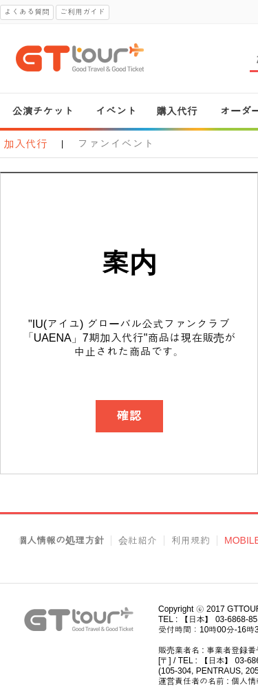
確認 (129, 416)
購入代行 (176, 111)
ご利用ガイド (82, 12)
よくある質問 (27, 12)
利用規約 (190, 540)
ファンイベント (115, 144)
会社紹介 (137, 540)
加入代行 (25, 144)
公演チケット (43, 111)
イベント (116, 111)
